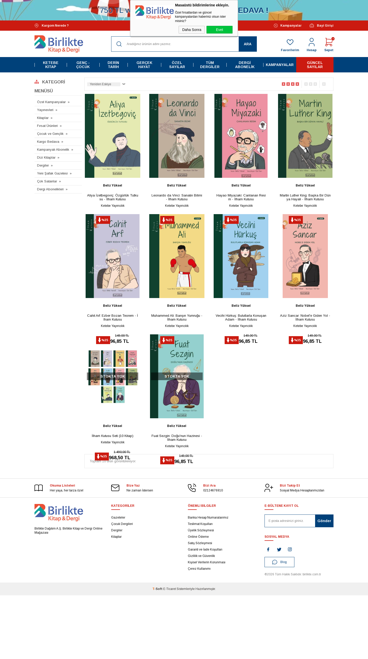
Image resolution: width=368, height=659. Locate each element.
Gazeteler (118, 581)
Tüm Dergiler (210, 65)
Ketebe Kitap (51, 65)
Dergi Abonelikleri (50, 189)
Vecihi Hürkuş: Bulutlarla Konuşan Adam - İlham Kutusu (241, 339)
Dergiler (43, 165)
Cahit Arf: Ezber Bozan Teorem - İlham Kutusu (112, 339)
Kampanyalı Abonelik (53, 149)
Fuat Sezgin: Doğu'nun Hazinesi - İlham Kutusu (177, 480)
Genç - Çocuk (83, 65)
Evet (219, 30)
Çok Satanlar (47, 181)
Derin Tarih (113, 65)
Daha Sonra (191, 30)
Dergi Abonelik (245, 65)
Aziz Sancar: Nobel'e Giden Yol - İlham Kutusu (305, 339)
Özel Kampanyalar (51, 102)
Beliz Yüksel (112, 185)
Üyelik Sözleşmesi (201, 594)
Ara (247, 44)
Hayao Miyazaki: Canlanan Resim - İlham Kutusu (241, 197)
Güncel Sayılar (315, 65)
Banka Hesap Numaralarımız (208, 581)
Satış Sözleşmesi (200, 607)
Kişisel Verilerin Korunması (206, 626)
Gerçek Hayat (144, 65)
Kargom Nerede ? (51, 26)
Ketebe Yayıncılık (112, 205)
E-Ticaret (169, 652)
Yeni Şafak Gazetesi (52, 173)
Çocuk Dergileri (122, 587)
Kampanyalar (288, 26)
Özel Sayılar (177, 65)
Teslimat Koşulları (200, 587)
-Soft (157, 652)
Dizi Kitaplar (46, 157)
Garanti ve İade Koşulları (205, 613)
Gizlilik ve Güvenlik (201, 619)
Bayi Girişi (321, 25)
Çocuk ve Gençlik (50, 134)
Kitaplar (43, 118)
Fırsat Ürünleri (47, 126)
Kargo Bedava (48, 142)
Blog (279, 625)
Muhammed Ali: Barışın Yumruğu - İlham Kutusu (176, 339)
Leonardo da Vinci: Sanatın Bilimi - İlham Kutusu (177, 197)
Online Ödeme (198, 600)
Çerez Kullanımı (199, 632)
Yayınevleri (45, 110)
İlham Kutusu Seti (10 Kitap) (112, 478)
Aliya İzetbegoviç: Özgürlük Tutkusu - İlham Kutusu (112, 197)
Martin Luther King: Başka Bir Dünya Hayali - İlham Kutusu (305, 197)
